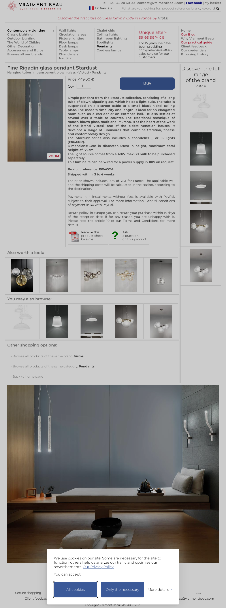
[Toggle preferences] (158, 589)
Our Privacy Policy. (98, 567)
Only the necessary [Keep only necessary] (122, 589)
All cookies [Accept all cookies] (75, 589)
